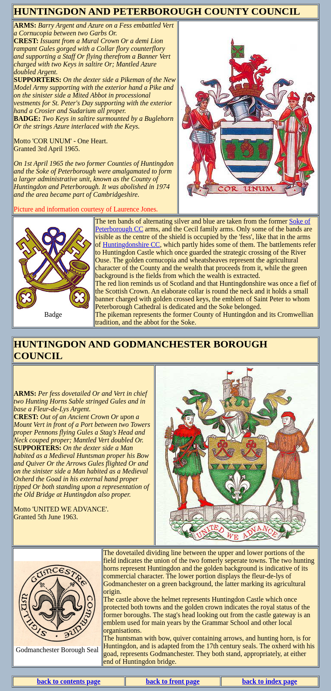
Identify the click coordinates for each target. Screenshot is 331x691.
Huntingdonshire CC (131, 244)
